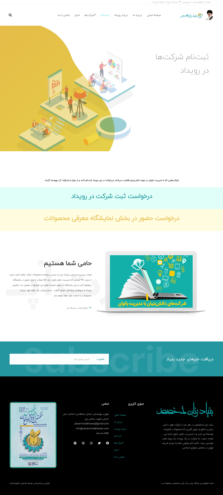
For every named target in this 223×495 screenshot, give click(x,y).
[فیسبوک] (107, 443)
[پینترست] (75, 443)
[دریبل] (83, 443)
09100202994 (102, 433)
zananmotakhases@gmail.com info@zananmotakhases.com (91, 426)
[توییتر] (99, 443)
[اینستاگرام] (91, 443)
